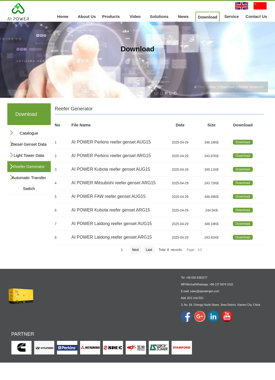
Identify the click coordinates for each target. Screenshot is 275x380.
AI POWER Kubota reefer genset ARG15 (110, 210)
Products (111, 16)
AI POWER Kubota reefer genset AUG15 (110, 169)
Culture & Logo (53, 324)
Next (135, 250)
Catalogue (29, 133)
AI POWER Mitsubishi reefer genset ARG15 (113, 182)
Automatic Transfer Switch (29, 183)
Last (149, 250)
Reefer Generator (29, 166)
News (183, 16)
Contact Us (256, 16)
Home (62, 16)
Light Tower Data (29, 155)
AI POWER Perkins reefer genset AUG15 (111, 142)
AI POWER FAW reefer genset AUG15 (108, 196)
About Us (87, 16)
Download (207, 17)
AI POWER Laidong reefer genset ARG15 (111, 237)
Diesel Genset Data (28, 144)
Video (135, 16)
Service (231, 16)
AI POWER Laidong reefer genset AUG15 (111, 223)
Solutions (159, 16)
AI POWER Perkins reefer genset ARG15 (111, 155)
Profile (46, 318)
